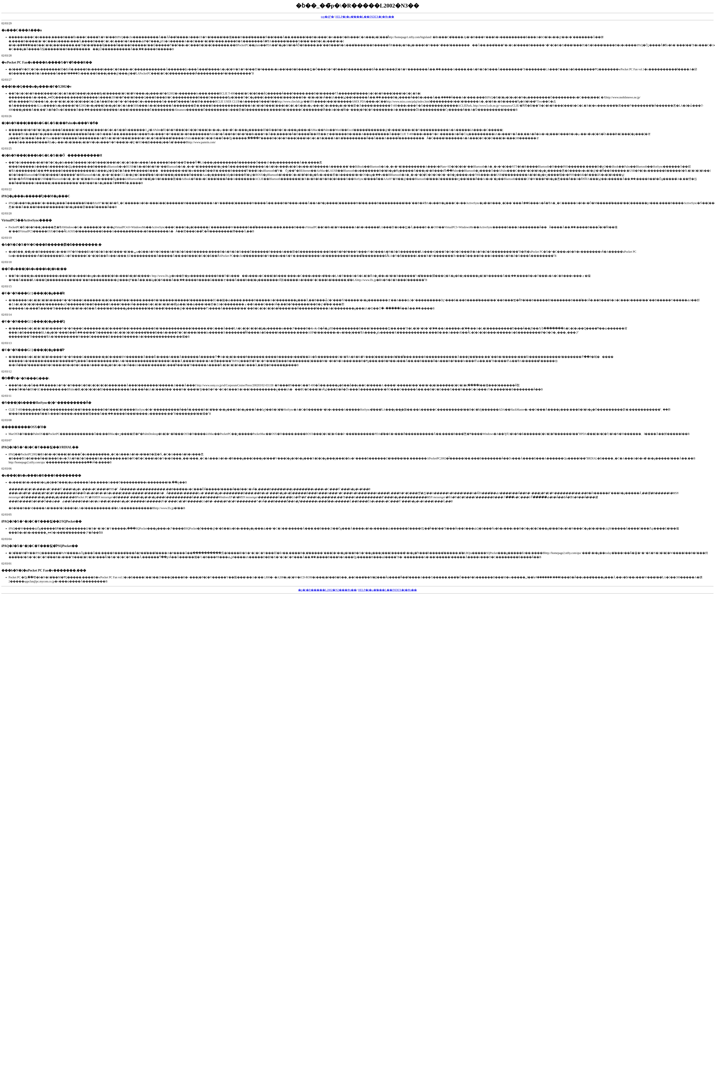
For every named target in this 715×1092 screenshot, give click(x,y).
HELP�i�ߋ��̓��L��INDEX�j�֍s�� (364, 16)
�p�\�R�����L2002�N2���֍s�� (327, 590)
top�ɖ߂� (327, 16)
